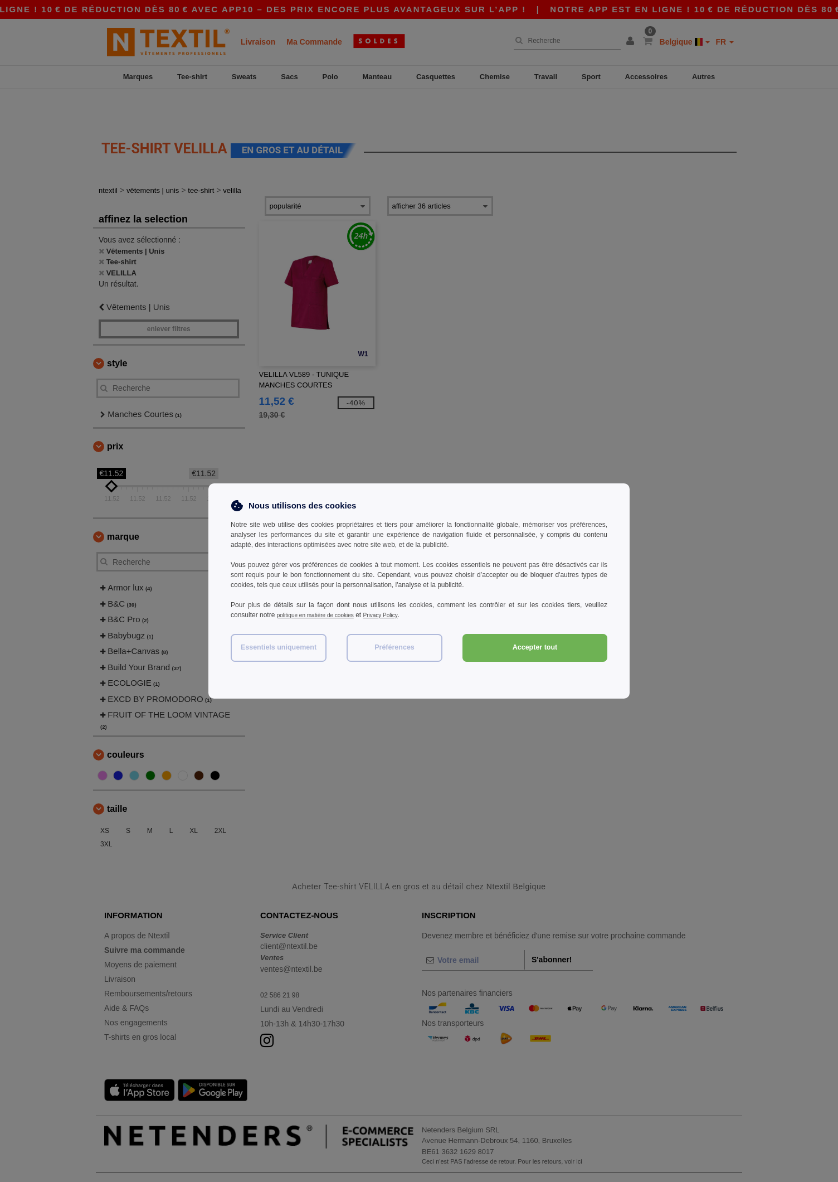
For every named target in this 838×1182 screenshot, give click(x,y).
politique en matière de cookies (323, 615)
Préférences (394, 647)
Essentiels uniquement (278, 647)
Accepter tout (535, 647)
